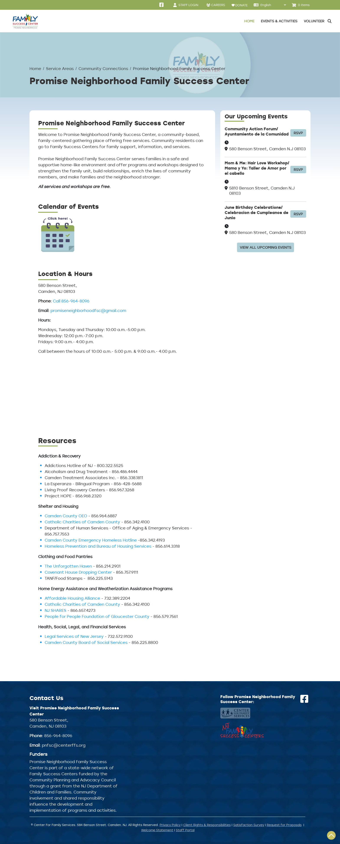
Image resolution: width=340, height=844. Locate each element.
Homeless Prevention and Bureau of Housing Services (98, 546)
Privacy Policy (170, 825)
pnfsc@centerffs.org (63, 745)
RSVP (298, 133)
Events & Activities (279, 21)
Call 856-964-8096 (71, 301)
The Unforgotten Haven (68, 566)
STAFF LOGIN (188, 5)
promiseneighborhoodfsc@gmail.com (88, 310)
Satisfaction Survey (248, 825)
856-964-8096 (58, 735)
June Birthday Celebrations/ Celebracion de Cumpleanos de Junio (256, 212)
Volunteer (314, 21)
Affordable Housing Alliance (72, 598)
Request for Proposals (284, 825)
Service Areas (60, 68)
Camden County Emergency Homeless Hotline (91, 540)
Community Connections (103, 68)
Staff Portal (185, 830)
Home (249, 21)
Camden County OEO (66, 515)
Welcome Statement (157, 830)
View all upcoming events (265, 247)
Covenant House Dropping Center (78, 572)
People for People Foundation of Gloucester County (97, 616)
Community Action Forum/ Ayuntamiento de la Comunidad (257, 131)
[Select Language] (273, 5)
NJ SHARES (55, 610)
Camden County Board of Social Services (86, 642)
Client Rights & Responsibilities (207, 825)
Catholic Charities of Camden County (82, 521)
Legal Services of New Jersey (75, 636)
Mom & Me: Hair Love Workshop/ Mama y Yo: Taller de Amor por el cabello (257, 168)
